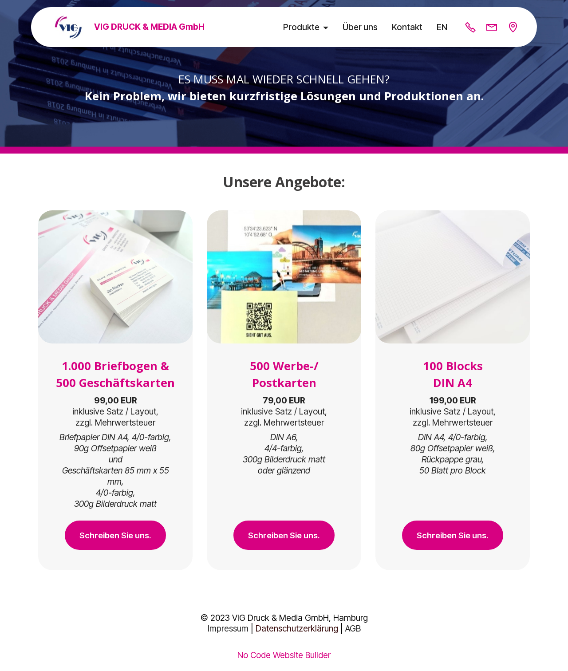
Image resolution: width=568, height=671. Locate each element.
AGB (353, 630)
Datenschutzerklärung (297, 630)
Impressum (228, 630)
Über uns (360, 27)
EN (442, 27)
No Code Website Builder (284, 656)
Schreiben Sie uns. (115, 535)
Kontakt (407, 27)
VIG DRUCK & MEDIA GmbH (150, 27)
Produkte (301, 27)
